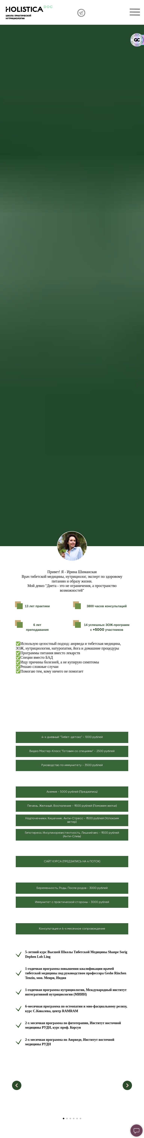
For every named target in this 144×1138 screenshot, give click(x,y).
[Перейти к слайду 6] (80, 1118)
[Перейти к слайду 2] (67, 1118)
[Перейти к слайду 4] (73, 1118)
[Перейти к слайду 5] (77, 1118)
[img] (135, 12)
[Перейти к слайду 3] (70, 1118)
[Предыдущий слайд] (16, 1085)
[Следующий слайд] (127, 1085)
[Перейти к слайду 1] (63, 1118)
